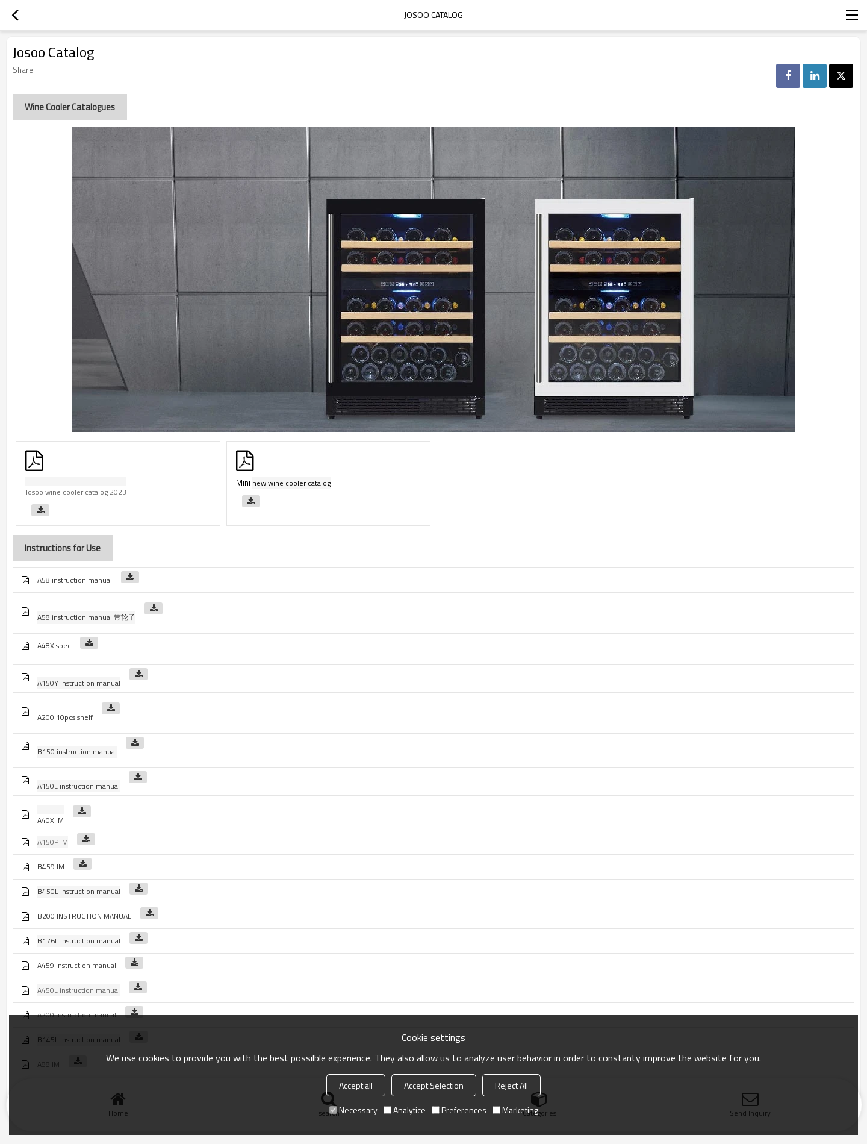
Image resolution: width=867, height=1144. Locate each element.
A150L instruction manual (78, 786)
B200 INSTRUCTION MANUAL (84, 916)
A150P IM (52, 842)
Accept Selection (434, 1085)
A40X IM (50, 820)
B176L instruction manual (78, 940)
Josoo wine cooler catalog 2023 (75, 492)
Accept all (356, 1085)
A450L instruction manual (78, 990)
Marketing (515, 1110)
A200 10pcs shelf (65, 717)
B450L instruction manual (78, 891)
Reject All (511, 1085)
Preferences (459, 1110)
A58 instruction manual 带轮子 (86, 617)
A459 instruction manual (76, 965)
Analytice (405, 1110)
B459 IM (50, 866)
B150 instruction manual (77, 751)
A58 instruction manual (74, 580)
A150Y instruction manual (78, 683)
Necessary (353, 1110)
